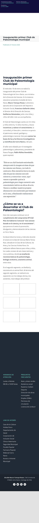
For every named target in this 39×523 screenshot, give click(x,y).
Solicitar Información (22, 2)
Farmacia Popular (9, 450)
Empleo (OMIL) (26, 398)
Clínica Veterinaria (9, 441)
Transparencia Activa (7, 2)
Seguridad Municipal (10, 444)
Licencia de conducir (28, 407)
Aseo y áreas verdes (28, 381)
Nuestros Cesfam (27, 387)
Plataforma (4, 6)
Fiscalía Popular (8, 447)
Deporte (24, 390)
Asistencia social (27, 384)
